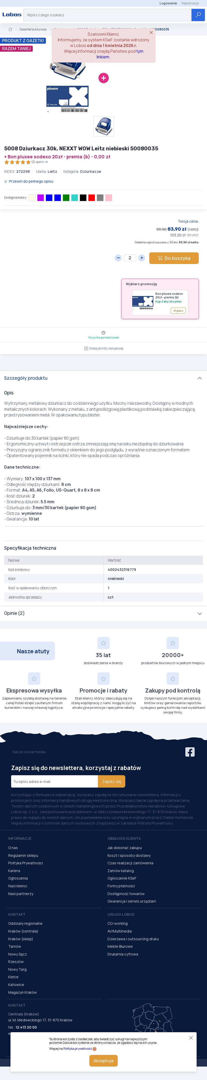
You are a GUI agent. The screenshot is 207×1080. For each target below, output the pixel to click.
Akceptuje (104, 1060)
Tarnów (14, 946)
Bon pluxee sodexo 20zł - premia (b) (169, 295)
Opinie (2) (14, 613)
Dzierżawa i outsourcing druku (133, 938)
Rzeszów (16, 961)
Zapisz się (111, 781)
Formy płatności (121, 885)
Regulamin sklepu (23, 855)
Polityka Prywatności (25, 862)
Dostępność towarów (126, 893)
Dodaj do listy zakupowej (103, 348)
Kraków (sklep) (20, 938)
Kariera (14, 870)
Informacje (19, 838)
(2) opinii (26, 162)
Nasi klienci (17, 885)
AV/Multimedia (119, 931)
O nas (13, 847)
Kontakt (17, 914)
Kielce (13, 976)
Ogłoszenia (18, 878)
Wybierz (178, 311)
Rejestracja (190, 3)
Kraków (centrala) (23, 931)
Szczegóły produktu (25, 378)
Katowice (16, 984)
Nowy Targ (17, 969)
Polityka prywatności (77, 1048)
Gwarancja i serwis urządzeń (131, 901)
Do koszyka (174, 258)
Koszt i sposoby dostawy (129, 855)
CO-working (117, 923)
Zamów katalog (120, 870)
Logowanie (168, 3)
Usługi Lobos (120, 914)
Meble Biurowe (120, 946)
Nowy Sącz (17, 954)
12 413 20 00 (26, 1027)
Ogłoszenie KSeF (121, 878)
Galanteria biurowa (33, 29)
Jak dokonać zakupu (124, 847)
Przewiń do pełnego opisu (28, 181)
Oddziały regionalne (25, 923)
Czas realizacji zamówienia (130, 862)
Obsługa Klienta (124, 838)
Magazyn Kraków (22, 992)
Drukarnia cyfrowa (122, 954)
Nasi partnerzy (20, 893)
